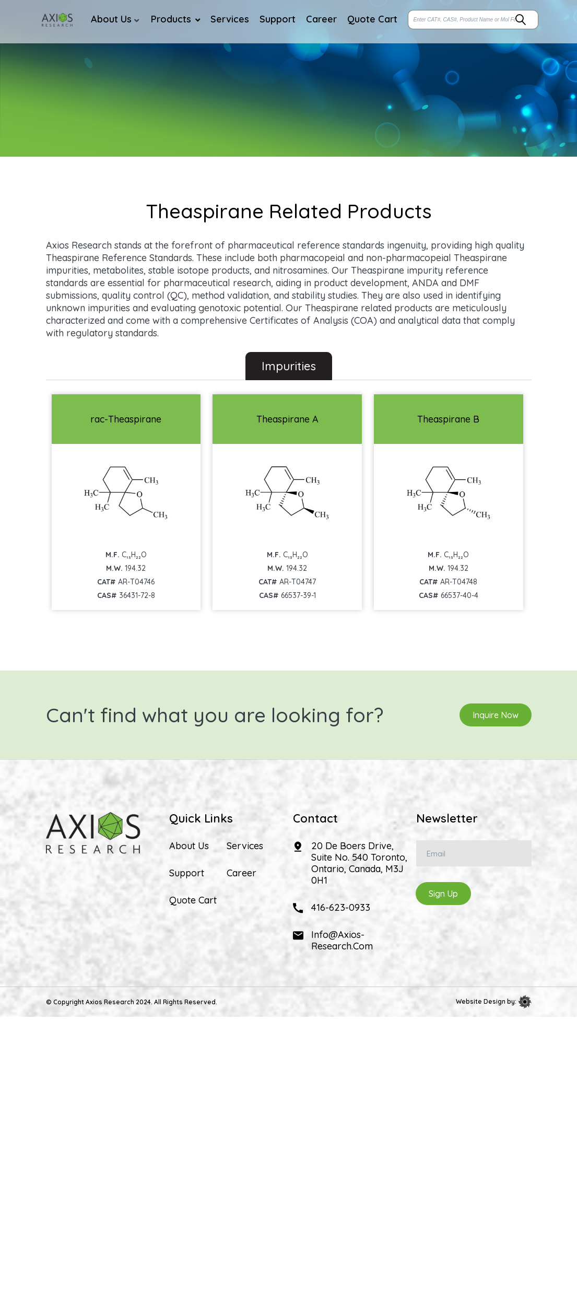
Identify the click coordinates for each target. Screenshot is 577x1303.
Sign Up (443, 893)
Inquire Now (496, 715)
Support (186, 873)
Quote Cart (193, 900)
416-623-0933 (340, 907)
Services (245, 846)
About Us (189, 846)
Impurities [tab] (289, 366)
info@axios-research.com (342, 940)
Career (241, 873)
